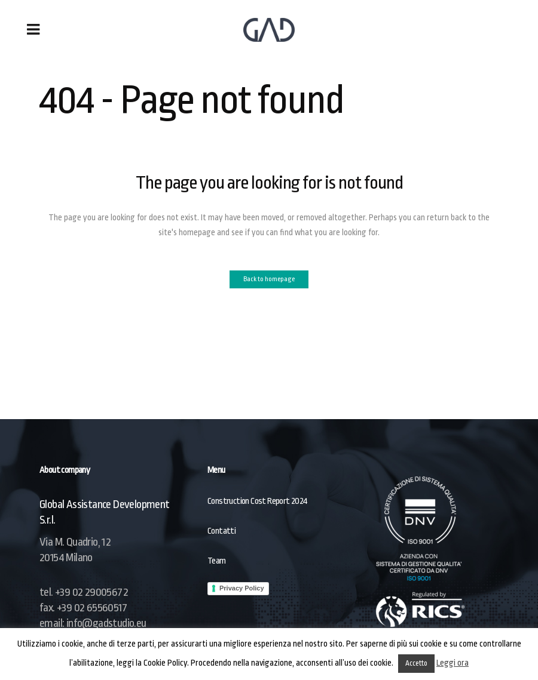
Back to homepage (269, 279)
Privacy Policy (241, 588)
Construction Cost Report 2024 (257, 501)
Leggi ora (452, 662)
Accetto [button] (416, 663)
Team (216, 561)
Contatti (221, 531)
